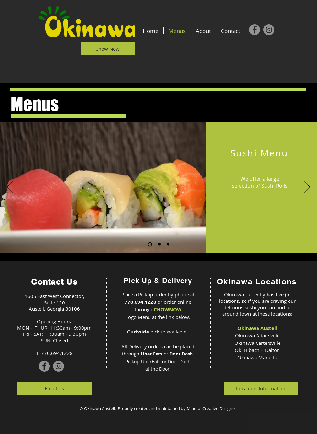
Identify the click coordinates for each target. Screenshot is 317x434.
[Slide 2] (159, 244)
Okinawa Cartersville (257, 343)
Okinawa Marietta (257, 357)
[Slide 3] (168, 244)
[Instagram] (268, 29)
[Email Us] (54, 388)
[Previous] (10, 187)
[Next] (306, 187)
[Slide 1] (150, 244)
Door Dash (181, 354)
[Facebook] (254, 29)
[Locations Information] (261, 388)
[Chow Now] (108, 48)
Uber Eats (151, 354)
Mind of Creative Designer (211, 408)
